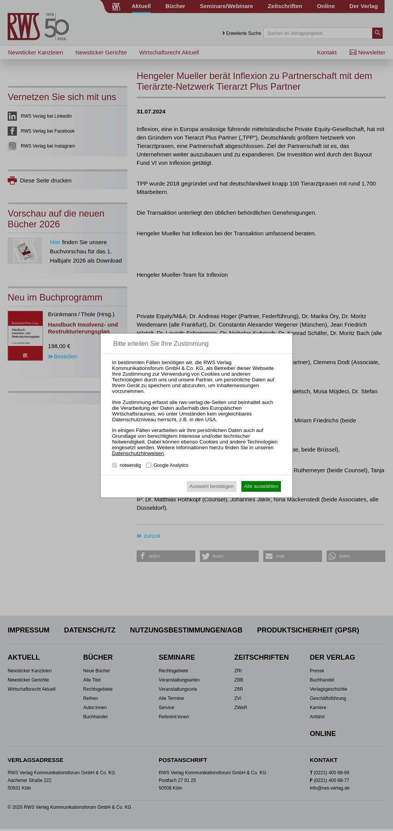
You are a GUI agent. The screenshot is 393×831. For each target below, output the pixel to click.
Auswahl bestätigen (211, 486)
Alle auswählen (261, 486)
